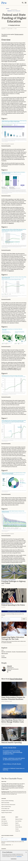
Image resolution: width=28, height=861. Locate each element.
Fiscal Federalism (16, 679)
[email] (7, 671)
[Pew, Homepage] (4, 2)
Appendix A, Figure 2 (12, 368)
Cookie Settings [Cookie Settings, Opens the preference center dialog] (13, 858)
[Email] (11, 619)
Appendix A (11, 223)
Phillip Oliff (9, 665)
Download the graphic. (6, 145)
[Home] (11, 778)
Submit (24, 618)
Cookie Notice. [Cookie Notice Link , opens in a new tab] (19, 856)
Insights (3, 816)
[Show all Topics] (21, 8)
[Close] (26, 852)
